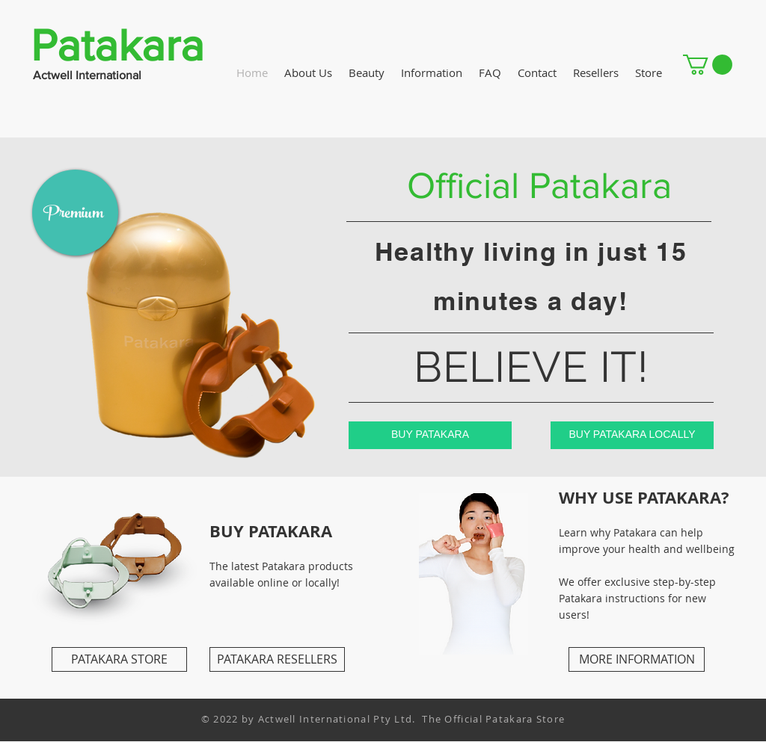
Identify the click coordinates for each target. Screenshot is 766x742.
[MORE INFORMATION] (637, 659)
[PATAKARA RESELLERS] (277, 659)
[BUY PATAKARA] (430, 435)
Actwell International (87, 75)
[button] (707, 65)
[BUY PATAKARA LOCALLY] (632, 435)
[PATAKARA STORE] (119, 659)
